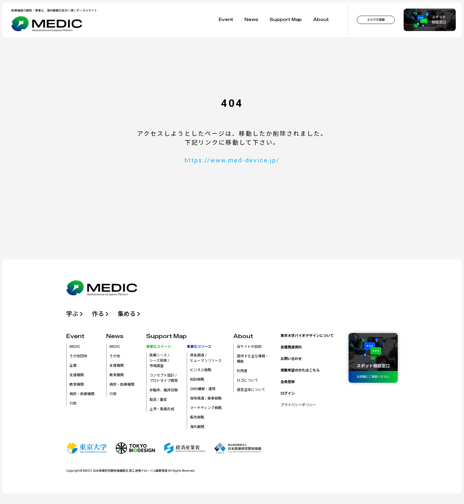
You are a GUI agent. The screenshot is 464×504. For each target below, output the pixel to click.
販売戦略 (197, 417)
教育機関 (77, 384)
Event (226, 19)
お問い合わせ (291, 359)
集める (129, 313)
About (321, 19)
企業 (73, 366)
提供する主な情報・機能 (253, 359)
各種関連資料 (291, 347)
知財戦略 (197, 379)
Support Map (286, 19)
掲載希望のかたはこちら (300, 370)
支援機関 (77, 375)
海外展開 (197, 427)
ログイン (288, 393)
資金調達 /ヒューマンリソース (206, 358)
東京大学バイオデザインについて (307, 336)
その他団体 (78, 356)
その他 (114, 356)
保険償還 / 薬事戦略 (206, 398)
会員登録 (288, 382)
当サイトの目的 (249, 347)
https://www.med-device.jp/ (232, 160)
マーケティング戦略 (206, 408)
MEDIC (75, 347)
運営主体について (251, 390)
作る (100, 313)
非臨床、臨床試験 (163, 390)
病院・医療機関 (82, 394)
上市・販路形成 (161, 409)
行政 (73, 403)
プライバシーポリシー (298, 405)
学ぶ (74, 313)
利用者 (242, 371)
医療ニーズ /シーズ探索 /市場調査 (159, 360)
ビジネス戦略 (200, 370)
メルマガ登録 (376, 19)
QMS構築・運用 (202, 389)
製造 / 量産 (158, 400)
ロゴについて (247, 380)
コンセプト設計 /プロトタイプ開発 (163, 378)
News (251, 19)
